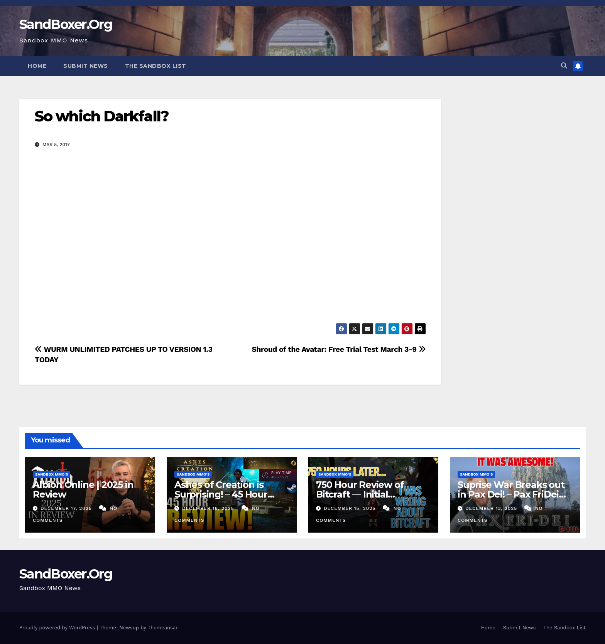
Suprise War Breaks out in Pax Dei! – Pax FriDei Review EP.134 (511, 494)
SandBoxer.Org (65, 24)
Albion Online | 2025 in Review (83, 489)
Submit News (85, 65)
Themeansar (162, 628)
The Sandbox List (155, 65)
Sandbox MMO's (51, 474)
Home (37, 65)
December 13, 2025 (492, 508)
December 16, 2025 (209, 508)
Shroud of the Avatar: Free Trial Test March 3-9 (339, 349)
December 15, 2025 (350, 508)
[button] (564, 65)
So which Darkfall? (102, 116)
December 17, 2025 (67, 508)
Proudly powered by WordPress (58, 628)
